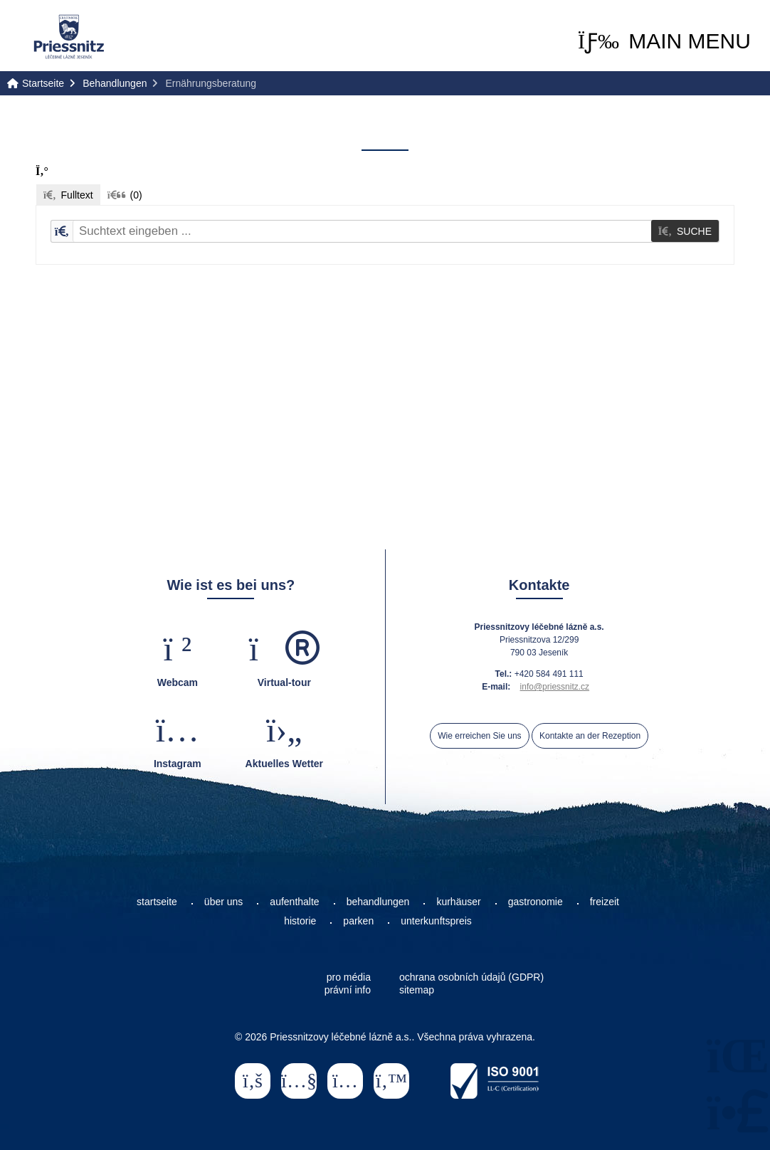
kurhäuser (458, 901)
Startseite (69, 36)
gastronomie (535, 901)
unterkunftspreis (436, 921)
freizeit (604, 901)
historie (300, 921)
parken (358, 921)
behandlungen (378, 901)
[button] (664, 41)
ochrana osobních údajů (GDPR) (471, 977)
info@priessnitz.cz (555, 687)
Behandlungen (115, 83)
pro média (349, 977)
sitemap (416, 990)
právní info (348, 990)
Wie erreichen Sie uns (479, 736)
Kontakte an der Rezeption (589, 736)
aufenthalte (294, 901)
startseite (157, 901)
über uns (223, 901)
